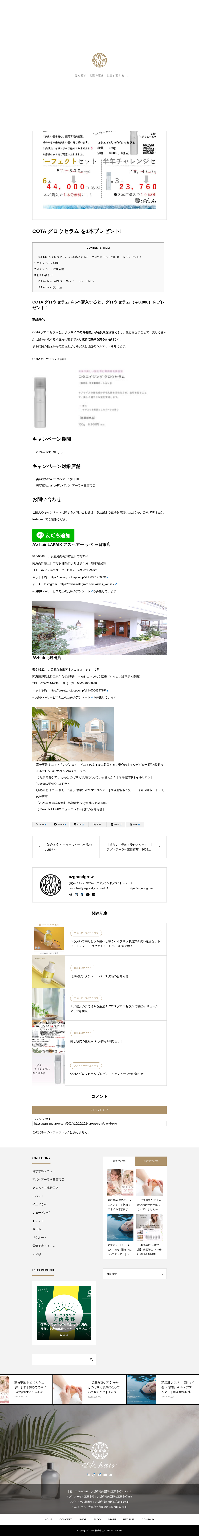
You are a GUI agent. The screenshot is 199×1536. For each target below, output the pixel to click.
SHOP (82, 1519)
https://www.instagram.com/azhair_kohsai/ (88, 584)
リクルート (39, 1237)
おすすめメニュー (44, 1171)
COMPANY (148, 1519)
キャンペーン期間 (46, 262)
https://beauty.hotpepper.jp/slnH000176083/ (79, 577)
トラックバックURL (41, 1119)
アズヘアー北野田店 (45, 1187)
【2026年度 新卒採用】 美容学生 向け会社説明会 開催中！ (74, 803)
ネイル (36, 1229)
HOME (48, 1519)
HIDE (106, 247)
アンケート (84, 591)
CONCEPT (66, 1519)
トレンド (38, 1221)
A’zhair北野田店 (50, 287)
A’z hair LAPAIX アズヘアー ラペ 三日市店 (66, 281)
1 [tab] (61, 1335)
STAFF (112, 1519)
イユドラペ (39, 1204)
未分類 (36, 1254)
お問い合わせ (43, 275)
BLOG (97, 1519)
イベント (38, 1196)
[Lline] (79, 824)
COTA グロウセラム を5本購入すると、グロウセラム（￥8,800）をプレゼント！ (90, 256)
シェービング (41, 1212)
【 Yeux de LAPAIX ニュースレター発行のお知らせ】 (70, 809)
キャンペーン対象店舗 (49, 269)
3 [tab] (67, 1335)
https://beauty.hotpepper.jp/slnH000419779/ (79, 690)
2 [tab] (64, 1335)
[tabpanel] (64, 1313)
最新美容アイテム (83, 968)
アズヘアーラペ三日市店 (86, 933)
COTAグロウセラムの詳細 (49, 359)
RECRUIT (128, 1519)
